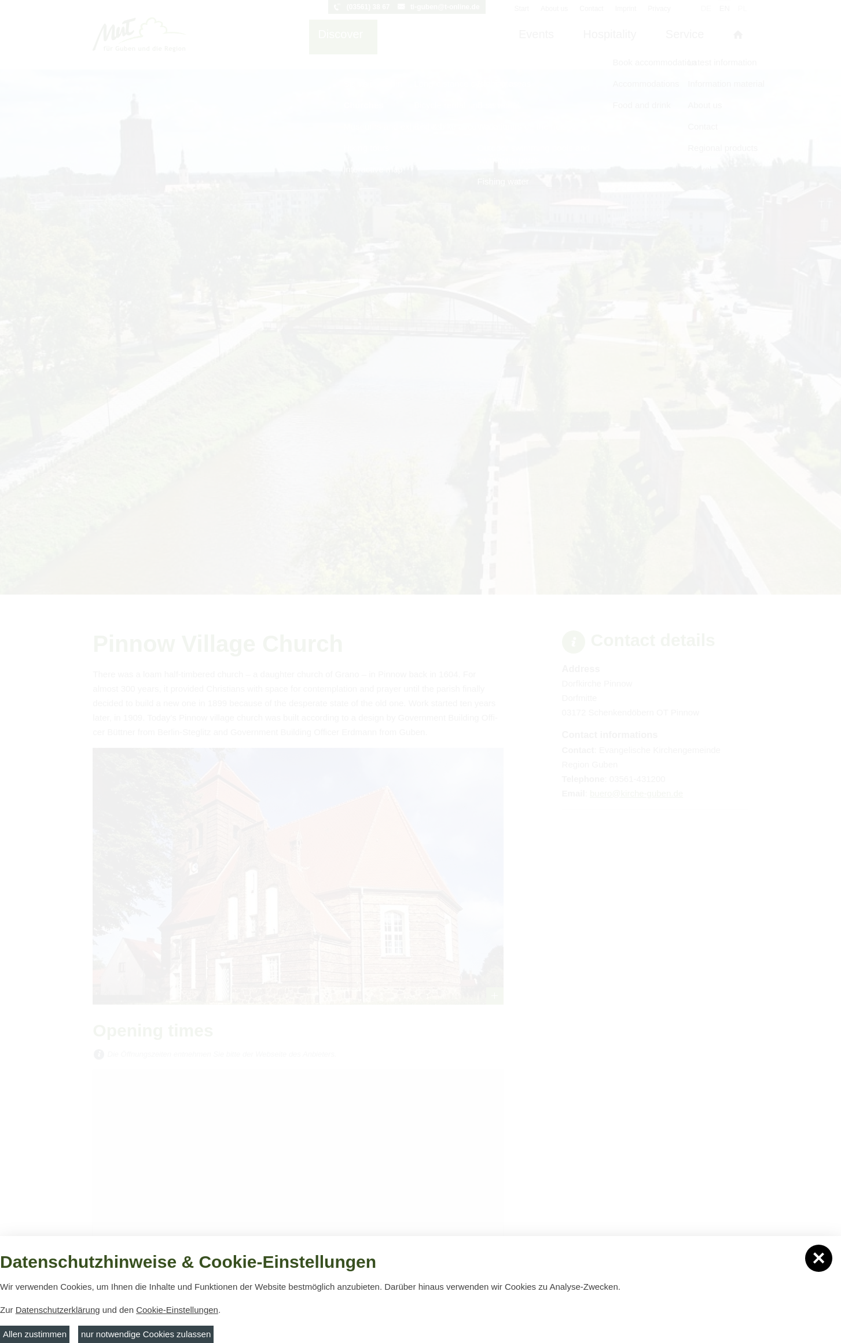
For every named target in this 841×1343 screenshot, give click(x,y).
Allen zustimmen (35, 1334)
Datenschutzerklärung (58, 1310)
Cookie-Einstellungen (177, 1310)
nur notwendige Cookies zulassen (146, 1334)
